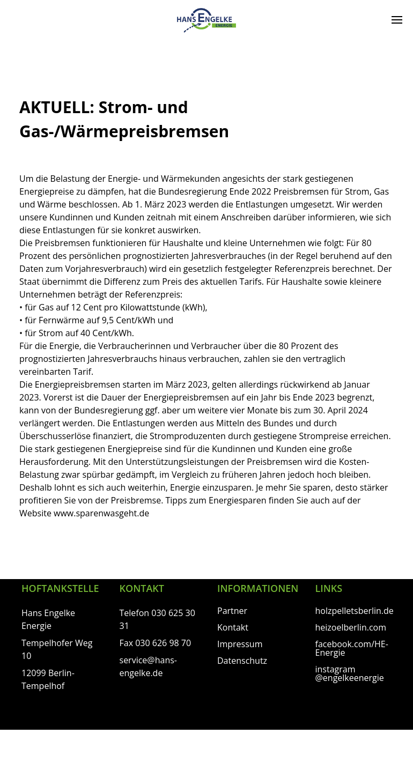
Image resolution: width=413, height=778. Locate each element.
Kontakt (232, 627)
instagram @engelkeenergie (349, 673)
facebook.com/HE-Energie (351, 648)
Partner (232, 611)
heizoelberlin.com (351, 627)
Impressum (239, 644)
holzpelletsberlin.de (354, 611)
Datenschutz (242, 660)
